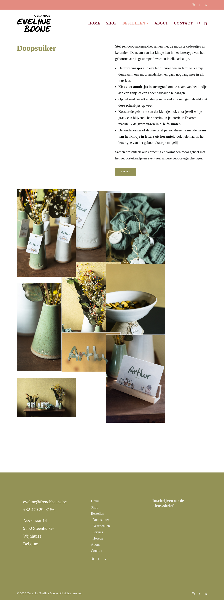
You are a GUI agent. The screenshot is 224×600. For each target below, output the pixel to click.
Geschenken (101, 526)
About (161, 23)
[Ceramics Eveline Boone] (34, 23)
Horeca (98, 538)
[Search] (199, 23)
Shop (111, 23)
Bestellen (135, 23)
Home (94, 23)
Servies (98, 532)
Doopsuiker (101, 520)
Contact (183, 23)
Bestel (125, 171)
